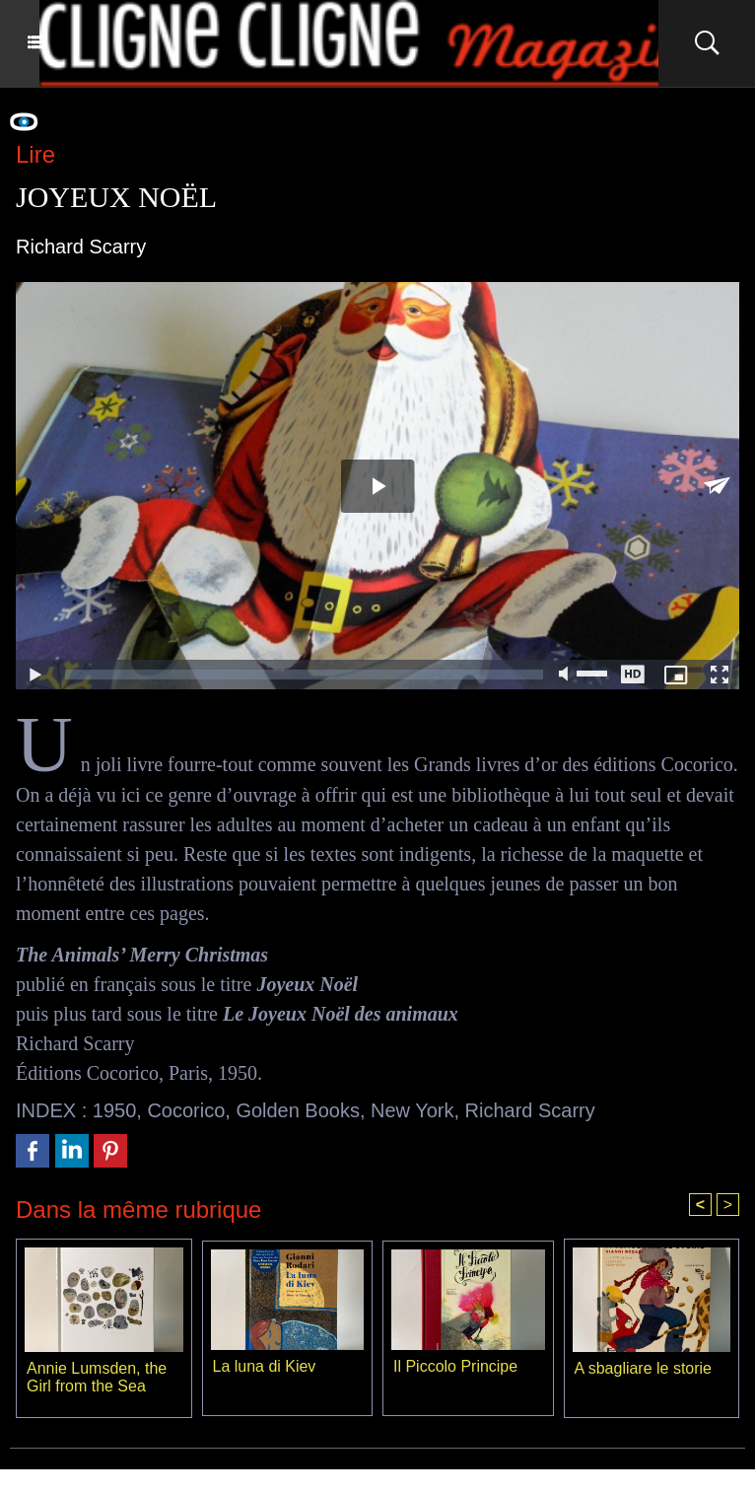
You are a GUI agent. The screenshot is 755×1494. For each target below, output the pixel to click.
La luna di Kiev (264, 1366)
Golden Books (298, 1109)
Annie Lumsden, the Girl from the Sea (97, 1376)
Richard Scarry (530, 1109)
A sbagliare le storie (644, 1367)
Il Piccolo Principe (455, 1366)
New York (412, 1109)
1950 (115, 1109)
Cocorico (186, 1109)
